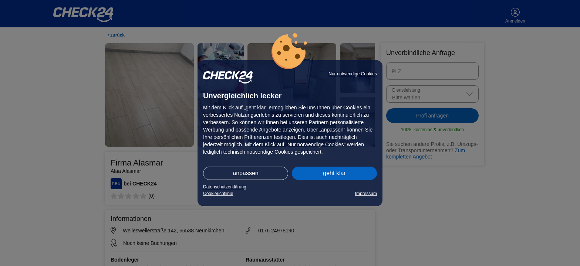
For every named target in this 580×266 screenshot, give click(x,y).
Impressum (366, 193)
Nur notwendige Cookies (352, 73)
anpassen (245, 173)
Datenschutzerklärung (224, 187)
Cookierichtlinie (218, 193)
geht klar (334, 173)
